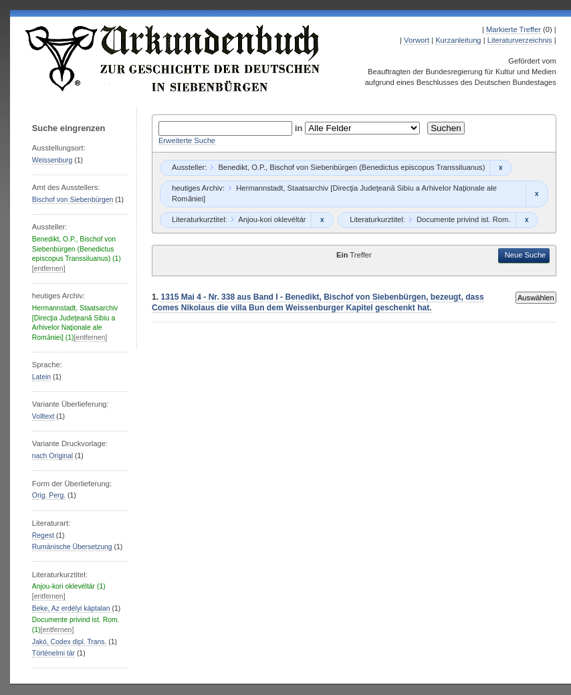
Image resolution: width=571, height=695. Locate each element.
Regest (43, 535)
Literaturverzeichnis (519, 40)
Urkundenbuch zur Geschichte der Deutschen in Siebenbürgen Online (173, 58)
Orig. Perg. (49, 495)
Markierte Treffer (513, 29)
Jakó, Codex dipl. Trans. (69, 642)
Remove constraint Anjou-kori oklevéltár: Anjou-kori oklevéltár (322, 220)
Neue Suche (525, 255)
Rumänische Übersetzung (72, 547)
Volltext (43, 416)
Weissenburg (52, 160)
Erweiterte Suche (186, 140)
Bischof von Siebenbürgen (73, 199)
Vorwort (416, 40)
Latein (41, 377)
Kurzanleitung (458, 40)
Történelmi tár (53, 653)
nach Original (52, 456)
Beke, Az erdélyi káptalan (71, 608)
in (300, 128)
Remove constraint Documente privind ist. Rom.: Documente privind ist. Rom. (527, 220)
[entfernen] (49, 268)
